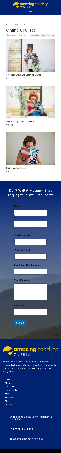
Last (16, 228)
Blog (7, 401)
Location (20, 305)
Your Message (22, 280)
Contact (8, 404)
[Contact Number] (30, 257)
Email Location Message (27, 265)
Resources (9, 397)
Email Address (23, 235)
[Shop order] (42, 35)
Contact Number (23, 250)
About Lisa (9, 383)
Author (8, 393)
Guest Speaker (11, 390)
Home (8, 24)
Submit (20, 322)
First (16, 217)
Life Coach (9, 386)
